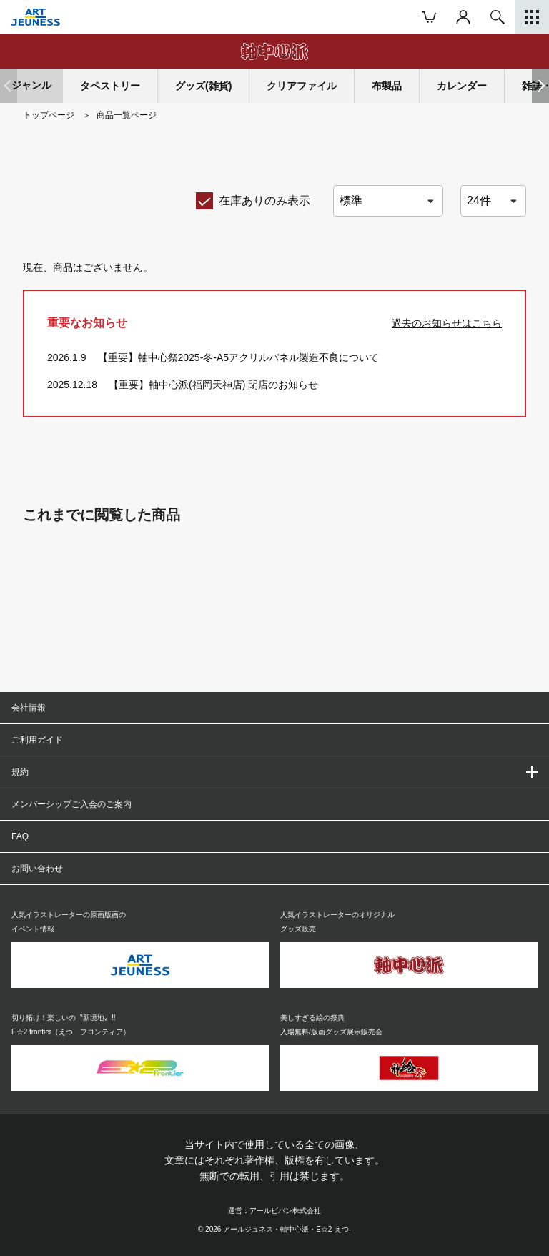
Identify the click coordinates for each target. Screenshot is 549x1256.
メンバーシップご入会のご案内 (71, 804)
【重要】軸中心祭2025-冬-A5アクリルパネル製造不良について (239, 357)
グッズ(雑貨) (203, 86)
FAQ (20, 836)
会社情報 (28, 708)
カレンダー (462, 86)
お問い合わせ (37, 869)
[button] (540, 86)
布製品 (387, 86)
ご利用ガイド (37, 740)
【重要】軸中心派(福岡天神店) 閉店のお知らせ (213, 384)
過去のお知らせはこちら (447, 323)
